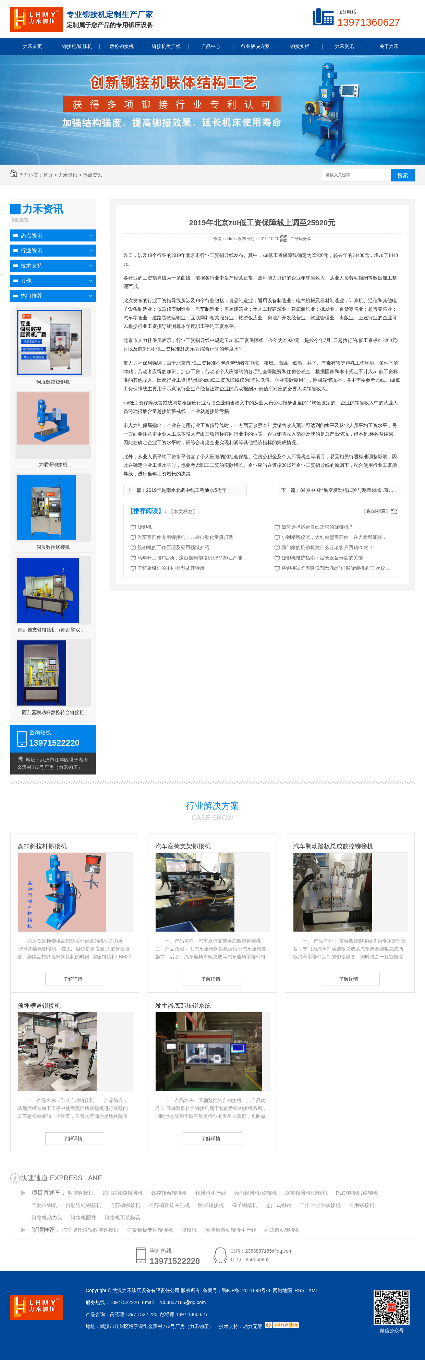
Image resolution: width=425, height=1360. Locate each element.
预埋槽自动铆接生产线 (230, 1230)
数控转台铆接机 (169, 1193)
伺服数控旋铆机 (53, 382)
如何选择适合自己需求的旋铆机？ (317, 527)
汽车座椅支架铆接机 (183, 846)
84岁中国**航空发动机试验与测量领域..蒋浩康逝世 (354, 490)
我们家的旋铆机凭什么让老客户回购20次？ (327, 547)
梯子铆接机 (244, 1205)
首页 (48, 175)
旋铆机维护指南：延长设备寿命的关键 (322, 557)
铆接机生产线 (210, 1193)
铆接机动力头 (47, 1217)
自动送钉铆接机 (83, 1205)
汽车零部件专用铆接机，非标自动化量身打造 (185, 537)
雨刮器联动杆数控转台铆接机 (53, 712)
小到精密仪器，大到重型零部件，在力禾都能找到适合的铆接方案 (336, 537)
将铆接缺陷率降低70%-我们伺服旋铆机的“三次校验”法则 (336, 568)
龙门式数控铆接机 (122, 1193)
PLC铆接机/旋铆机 (357, 1193)
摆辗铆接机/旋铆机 (306, 1193)
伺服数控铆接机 (53, 547)
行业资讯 (31, 250)
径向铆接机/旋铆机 (255, 1193)
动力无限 (252, 1326)
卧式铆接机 (211, 1205)
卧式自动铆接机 (282, 1230)
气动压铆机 (44, 1205)
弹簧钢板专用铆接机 (150, 1230)
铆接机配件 (83, 1217)
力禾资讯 (67, 175)
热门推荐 (31, 296)
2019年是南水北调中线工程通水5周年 (186, 490)
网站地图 (282, 1290)
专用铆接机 (362, 1205)
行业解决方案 (212, 806)
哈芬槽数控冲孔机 (169, 1205)
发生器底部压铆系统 (183, 1005)
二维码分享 (301, 238)
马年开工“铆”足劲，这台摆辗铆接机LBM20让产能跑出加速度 (192, 557)
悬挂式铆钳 (278, 1205)
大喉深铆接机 (53, 464)
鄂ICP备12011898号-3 (246, 1290)
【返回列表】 (376, 511)
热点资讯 (92, 175)
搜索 (402, 175)
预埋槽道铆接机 (39, 1005)
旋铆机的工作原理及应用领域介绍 (173, 547)
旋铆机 (144, 527)
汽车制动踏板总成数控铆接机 (333, 846)
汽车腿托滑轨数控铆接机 (90, 1230)
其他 (26, 281)
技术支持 (31, 266)
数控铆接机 (81, 1193)
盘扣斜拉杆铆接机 (42, 846)
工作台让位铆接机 (320, 1205)
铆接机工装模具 (123, 1217)
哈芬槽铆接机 (125, 1205)
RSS (300, 1290)
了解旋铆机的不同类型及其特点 (171, 568)
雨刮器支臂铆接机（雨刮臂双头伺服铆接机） (53, 629)
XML (313, 1290)
